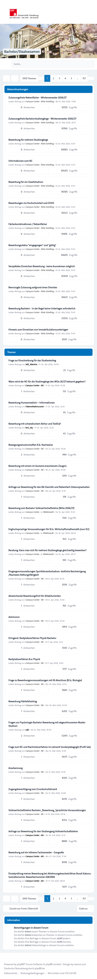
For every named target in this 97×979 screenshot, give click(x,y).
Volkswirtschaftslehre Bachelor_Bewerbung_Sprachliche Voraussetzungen (47, 810)
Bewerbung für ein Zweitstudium (25, 182)
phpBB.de (40, 968)
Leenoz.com (80, 964)
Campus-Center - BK (34, 448)
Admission (14, 617)
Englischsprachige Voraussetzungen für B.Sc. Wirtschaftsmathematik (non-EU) (48, 529)
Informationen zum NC (20, 161)
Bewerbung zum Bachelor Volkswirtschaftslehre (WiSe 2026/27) (41, 508)
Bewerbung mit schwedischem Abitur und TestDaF (34, 423)
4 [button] (65, 78)
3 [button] (59, 78)
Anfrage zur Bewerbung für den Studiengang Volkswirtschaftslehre (43, 831)
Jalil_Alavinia (31, 364)
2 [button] (53, 78)
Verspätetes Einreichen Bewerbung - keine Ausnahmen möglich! (41, 266)
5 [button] (71, 78)
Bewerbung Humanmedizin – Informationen (31, 402)
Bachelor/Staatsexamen (22, 51)
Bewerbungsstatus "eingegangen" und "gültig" (32, 245)
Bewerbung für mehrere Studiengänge (28, 139)
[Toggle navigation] (92, 12)
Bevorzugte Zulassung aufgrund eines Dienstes (32, 287)
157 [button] (84, 78)
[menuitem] (10, 973)
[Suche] (85, 64)
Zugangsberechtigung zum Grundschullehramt (32, 789)
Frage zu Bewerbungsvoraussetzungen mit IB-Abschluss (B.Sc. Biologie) (45, 680)
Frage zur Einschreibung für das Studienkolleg (32, 360)
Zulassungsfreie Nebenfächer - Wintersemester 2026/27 (37, 97)
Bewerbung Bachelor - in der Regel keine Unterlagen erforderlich (41, 308)
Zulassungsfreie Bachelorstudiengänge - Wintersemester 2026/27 (42, 118)
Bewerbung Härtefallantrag (22, 701)
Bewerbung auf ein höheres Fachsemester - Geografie (36, 852)
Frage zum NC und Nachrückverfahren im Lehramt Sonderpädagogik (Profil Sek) (49, 747)
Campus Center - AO (34, 385)
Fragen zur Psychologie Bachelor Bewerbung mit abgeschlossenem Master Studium (46, 724)
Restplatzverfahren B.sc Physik (24, 659)
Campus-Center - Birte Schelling (39, 101)
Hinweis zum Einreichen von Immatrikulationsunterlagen (38, 329)
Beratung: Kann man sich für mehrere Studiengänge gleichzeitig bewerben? (47, 550)
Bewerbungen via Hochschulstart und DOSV (31, 203)
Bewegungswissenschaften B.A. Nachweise (30, 445)
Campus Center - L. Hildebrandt (39, 511)
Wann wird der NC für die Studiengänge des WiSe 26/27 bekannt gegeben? (46, 381)
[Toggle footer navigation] (4, 955)
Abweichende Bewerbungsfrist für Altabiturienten (34, 596)
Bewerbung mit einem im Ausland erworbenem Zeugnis (37, 466)
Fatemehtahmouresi (34, 406)
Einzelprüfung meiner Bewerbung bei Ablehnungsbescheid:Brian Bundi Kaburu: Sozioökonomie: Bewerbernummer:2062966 (49, 875)
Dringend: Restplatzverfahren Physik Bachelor (32, 638)
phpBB (20, 964)
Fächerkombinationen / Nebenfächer (27, 224)
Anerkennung (15, 768)
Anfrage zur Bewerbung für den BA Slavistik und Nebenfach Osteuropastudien (49, 487)
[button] (91, 78)
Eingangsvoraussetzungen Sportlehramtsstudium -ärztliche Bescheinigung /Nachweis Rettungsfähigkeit (47, 573)
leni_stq (29, 427)
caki (27, 729)
